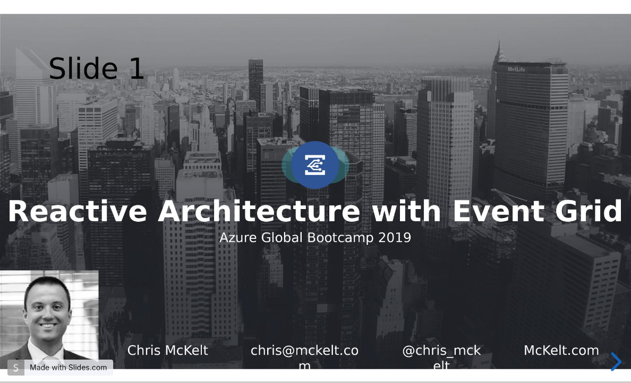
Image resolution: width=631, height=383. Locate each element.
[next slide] (614, 361)
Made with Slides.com (68, 367)
